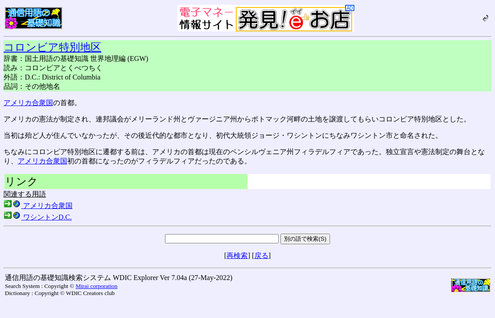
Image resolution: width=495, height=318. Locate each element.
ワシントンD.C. (38, 217)
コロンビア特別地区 (52, 47)
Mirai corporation (96, 286)
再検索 (237, 255)
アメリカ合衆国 (28, 102)
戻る (261, 255)
